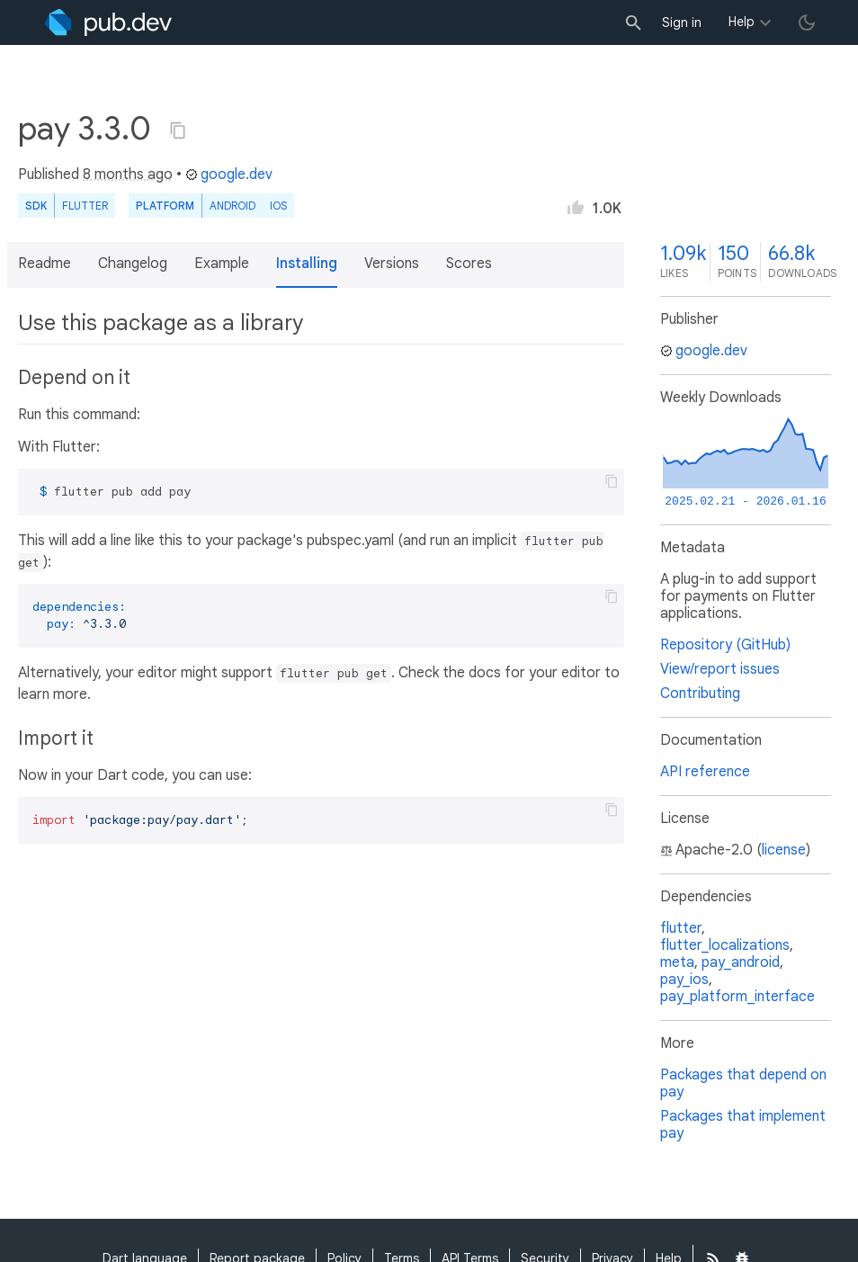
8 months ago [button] (128, 174)
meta (677, 962)
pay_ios (684, 980)
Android (232, 205)
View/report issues (720, 669)
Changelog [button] (132, 264)
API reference (705, 772)
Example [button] (221, 264)
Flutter (85, 205)
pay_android (741, 962)
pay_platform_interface (737, 997)
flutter (681, 928)
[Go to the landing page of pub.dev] (108, 22)
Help (741, 21)
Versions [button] (391, 264)
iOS (278, 205)
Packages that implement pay (743, 1124)
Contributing (700, 694)
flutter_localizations (725, 945)
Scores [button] (469, 264)
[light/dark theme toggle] (807, 22)
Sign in (682, 22)
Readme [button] (44, 264)
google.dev (229, 174)
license (784, 850)
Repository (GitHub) (725, 645)
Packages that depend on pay (743, 1083)
